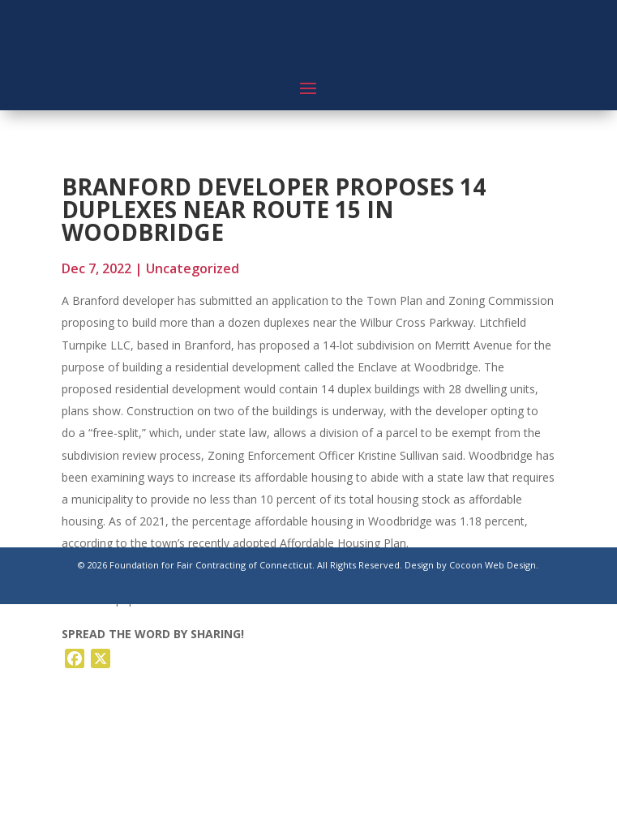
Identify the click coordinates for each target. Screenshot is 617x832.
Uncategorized (192, 268)
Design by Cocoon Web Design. (471, 565)
